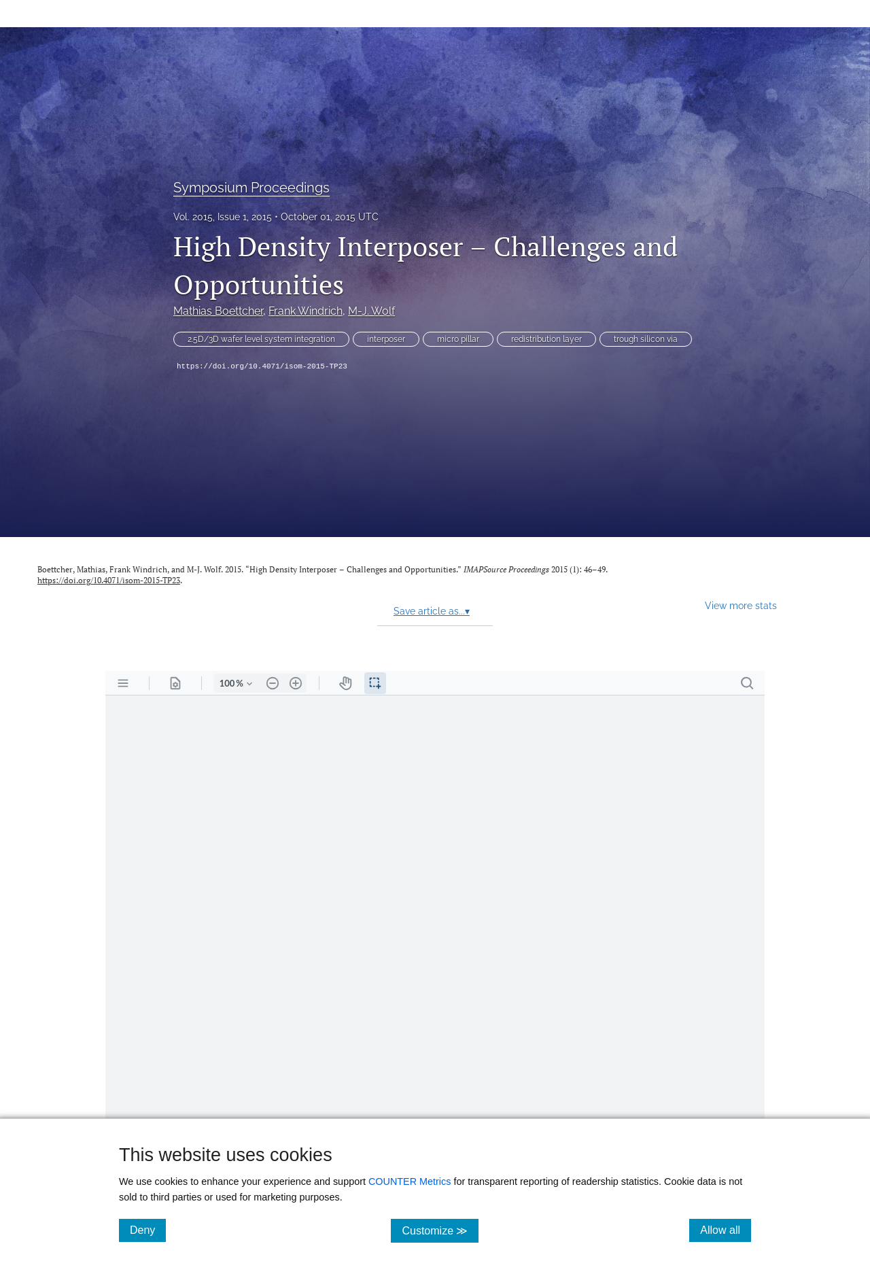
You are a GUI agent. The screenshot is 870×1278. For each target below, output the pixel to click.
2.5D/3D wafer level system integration (261, 339)
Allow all (725, 1230)
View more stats (741, 605)
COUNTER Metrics (409, 1181)
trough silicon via (646, 339)
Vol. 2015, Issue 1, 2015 (222, 216)
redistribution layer (546, 339)
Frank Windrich (305, 311)
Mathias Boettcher (218, 311)
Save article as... (432, 611)
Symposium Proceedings (251, 187)
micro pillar (458, 339)
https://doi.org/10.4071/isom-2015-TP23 (262, 366)
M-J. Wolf (371, 311)
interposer (386, 339)
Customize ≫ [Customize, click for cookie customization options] (440, 1230)
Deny (148, 1230)
